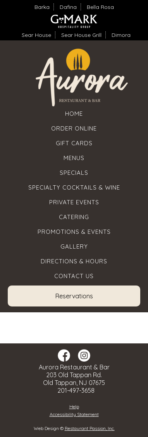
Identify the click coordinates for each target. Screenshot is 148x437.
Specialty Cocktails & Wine (74, 187)
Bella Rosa (100, 6)
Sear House (36, 34)
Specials (74, 172)
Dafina (68, 6)
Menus (74, 158)
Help (74, 406)
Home (74, 113)
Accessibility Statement (74, 414)
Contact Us (74, 276)
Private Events (74, 202)
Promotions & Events (74, 231)
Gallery (74, 246)
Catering (74, 217)
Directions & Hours (74, 261)
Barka (42, 6)
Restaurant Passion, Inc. (90, 428)
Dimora (121, 34)
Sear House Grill (81, 34)
